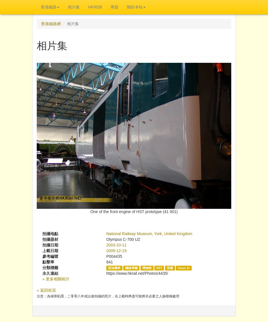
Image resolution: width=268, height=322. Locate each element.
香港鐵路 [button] (50, 7)
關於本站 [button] (136, 7)
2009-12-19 (116, 250)
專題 (114, 7)
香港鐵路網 (51, 24)
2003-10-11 (116, 245)
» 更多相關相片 (56, 279)
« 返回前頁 (46, 290)
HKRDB (95, 7)
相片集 (74, 7)
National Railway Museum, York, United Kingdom (149, 233)
